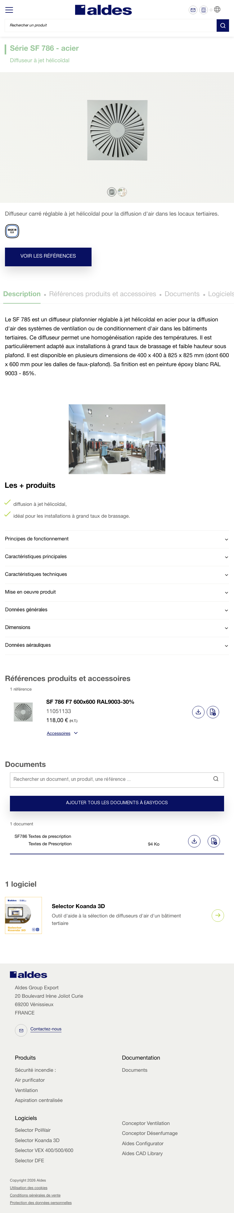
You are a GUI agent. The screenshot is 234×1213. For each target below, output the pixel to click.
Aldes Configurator (143, 1144)
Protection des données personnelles (41, 1203)
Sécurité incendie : (35, 1070)
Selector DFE (29, 1161)
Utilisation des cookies (28, 1188)
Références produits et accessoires (102, 295)
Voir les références (48, 256)
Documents (182, 295)
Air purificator (30, 1080)
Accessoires (61, 734)
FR (224, 9)
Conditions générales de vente (35, 1196)
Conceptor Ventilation (146, 1124)
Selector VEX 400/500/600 (44, 1151)
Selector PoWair (33, 1130)
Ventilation (26, 1091)
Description (22, 295)
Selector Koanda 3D (78, 907)
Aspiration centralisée (39, 1101)
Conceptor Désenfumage (150, 1133)
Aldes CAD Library (142, 1154)
